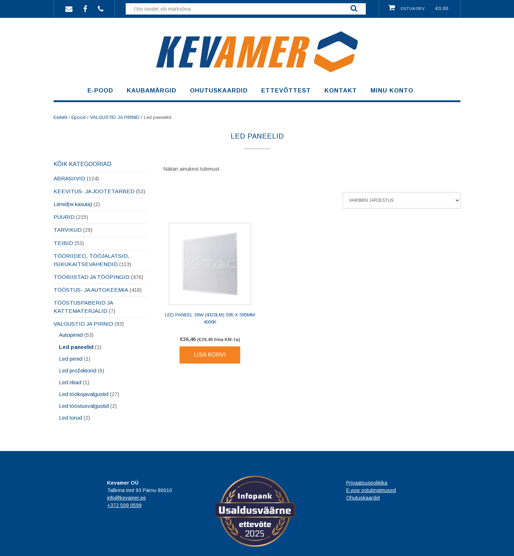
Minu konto (392, 90)
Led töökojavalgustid (84, 394)
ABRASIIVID (69, 178)
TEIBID (63, 243)
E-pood (100, 90)
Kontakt (340, 90)
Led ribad (70, 382)
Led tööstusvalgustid (84, 406)
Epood (78, 117)
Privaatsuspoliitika (366, 483)
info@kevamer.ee (126, 498)
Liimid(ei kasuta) (73, 204)
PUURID (64, 217)
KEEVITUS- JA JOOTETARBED (94, 191)
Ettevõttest (286, 90)
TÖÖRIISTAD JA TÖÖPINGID (92, 277)
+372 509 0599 (124, 505)
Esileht (60, 117)
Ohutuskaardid (219, 90)
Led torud (70, 418)
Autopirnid (71, 335)
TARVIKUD (68, 230)
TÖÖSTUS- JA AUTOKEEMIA (91, 290)
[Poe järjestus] (401, 200)
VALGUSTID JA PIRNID (115, 117)
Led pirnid (70, 359)
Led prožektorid (77, 370)
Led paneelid (76, 347)
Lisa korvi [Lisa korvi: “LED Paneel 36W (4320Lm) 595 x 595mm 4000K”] (210, 355)
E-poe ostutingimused (371, 490)
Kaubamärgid (151, 90)
